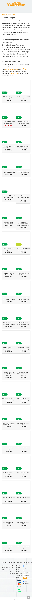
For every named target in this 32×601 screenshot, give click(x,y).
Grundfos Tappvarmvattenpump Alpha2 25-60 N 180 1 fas (23, 224)
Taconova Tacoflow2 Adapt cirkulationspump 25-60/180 (23, 374)
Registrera (26, 568)
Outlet (17, 577)
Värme (3, 14)
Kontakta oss (14, 73)
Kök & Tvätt (19, 573)
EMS (16, 69)
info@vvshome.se (14, 573)
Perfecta (23, 69)
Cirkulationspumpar (11, 14)
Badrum (18, 565)
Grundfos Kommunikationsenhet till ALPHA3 (23, 197)
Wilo (13, 69)
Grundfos (8, 69)
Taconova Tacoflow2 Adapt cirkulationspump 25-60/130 (9, 374)
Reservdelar (19, 575)
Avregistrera (27, 572)
